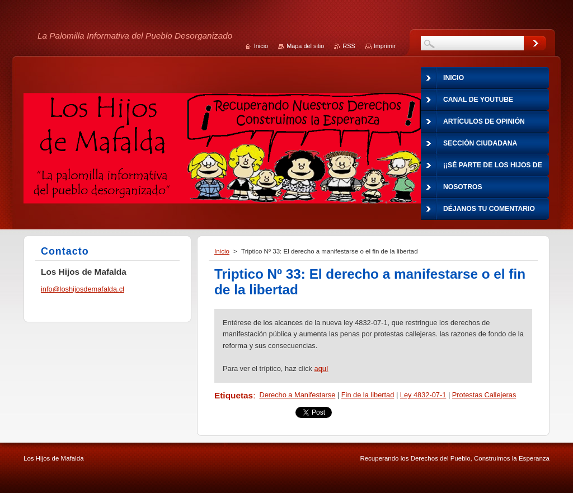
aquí (321, 368)
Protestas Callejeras (484, 395)
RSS (348, 46)
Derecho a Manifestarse (297, 395)
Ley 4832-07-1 (423, 395)
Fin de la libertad (367, 395)
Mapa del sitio (305, 46)
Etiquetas (233, 395)
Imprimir (385, 46)
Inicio (221, 251)
